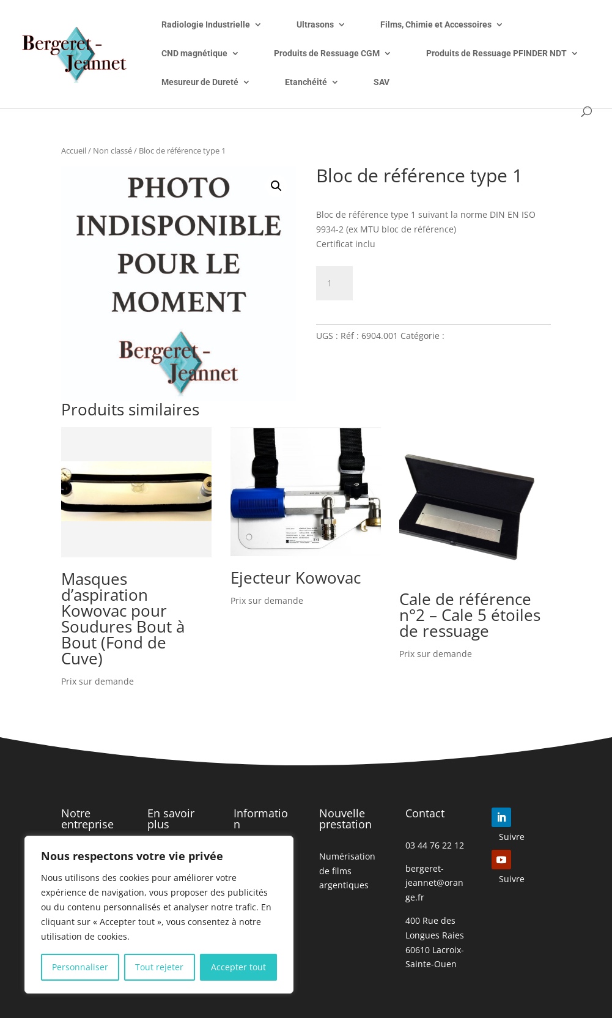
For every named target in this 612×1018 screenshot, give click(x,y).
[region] (158, 915)
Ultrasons (315, 24)
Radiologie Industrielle (205, 24)
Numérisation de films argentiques (347, 870)
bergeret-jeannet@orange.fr (434, 883)
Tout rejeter (159, 967)
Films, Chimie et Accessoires (436, 24)
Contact (424, 813)
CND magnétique (194, 53)
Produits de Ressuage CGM (327, 53)
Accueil (73, 150)
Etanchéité (306, 82)
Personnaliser (80, 967)
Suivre (512, 836)
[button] (276, 186)
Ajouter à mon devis (435, 281)
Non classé (112, 150)
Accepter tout (238, 967)
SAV (381, 82)
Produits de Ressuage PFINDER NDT (496, 53)
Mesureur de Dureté (199, 82)
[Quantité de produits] (334, 283)
